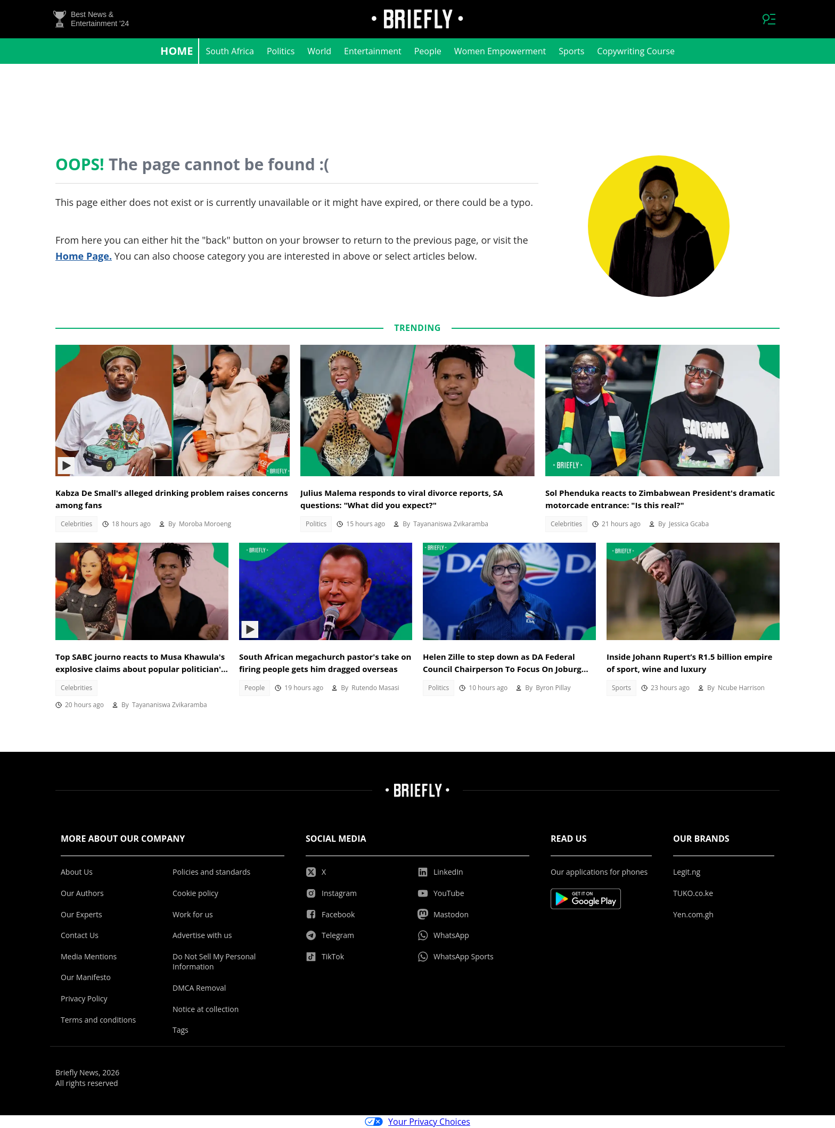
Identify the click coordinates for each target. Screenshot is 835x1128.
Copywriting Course (636, 51)
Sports (571, 51)
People (427, 51)
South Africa (230, 51)
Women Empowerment (500, 51)
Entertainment (373, 51)
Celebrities (76, 523)
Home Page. (83, 256)
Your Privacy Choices (417, 1121)
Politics (280, 51)
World (319, 51)
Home (176, 51)
